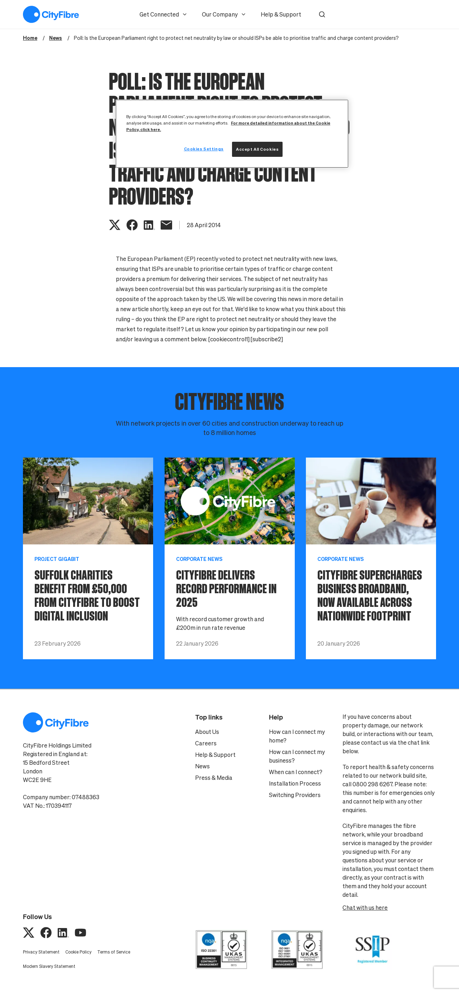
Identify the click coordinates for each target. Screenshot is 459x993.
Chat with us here (365, 907)
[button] (322, 14)
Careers (206, 743)
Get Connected (163, 14)
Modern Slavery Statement (49, 966)
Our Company (224, 14)
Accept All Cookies (257, 149)
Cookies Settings (204, 148)
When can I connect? (295, 772)
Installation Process (295, 783)
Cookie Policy (78, 952)
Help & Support (281, 14)
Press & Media (213, 777)
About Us (207, 732)
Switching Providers (295, 795)
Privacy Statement (41, 952)
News (202, 766)
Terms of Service (113, 952)
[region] (232, 133)
